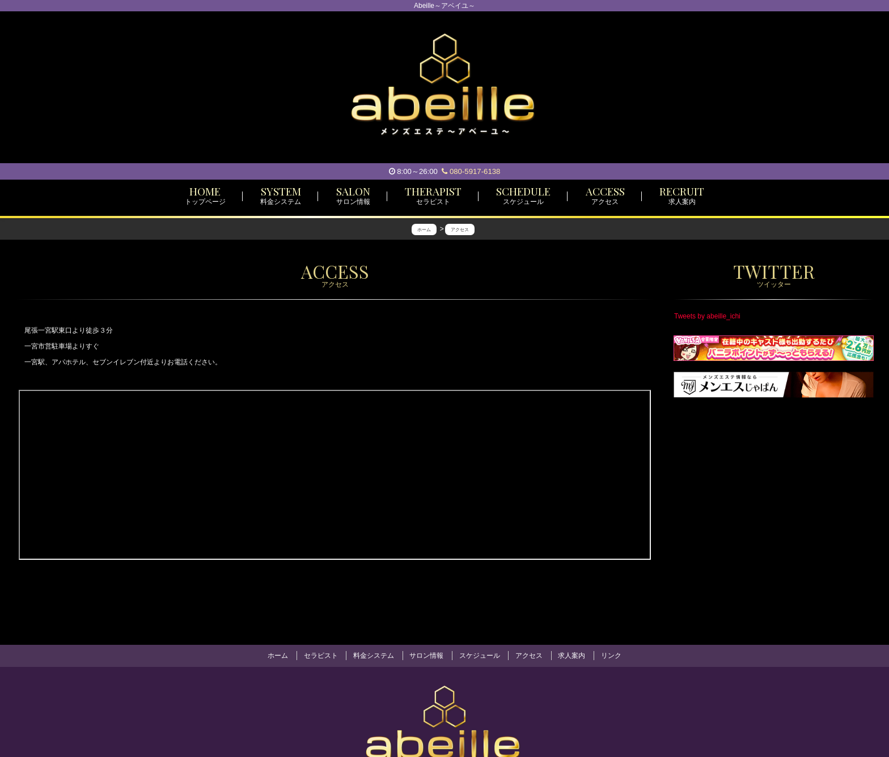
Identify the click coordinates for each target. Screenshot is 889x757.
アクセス (529, 656)
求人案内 (571, 656)
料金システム (373, 656)
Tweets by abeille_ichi (707, 316)
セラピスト (321, 656)
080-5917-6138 (471, 171)
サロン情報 (426, 656)
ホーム (278, 656)
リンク (611, 656)
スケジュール (479, 656)
